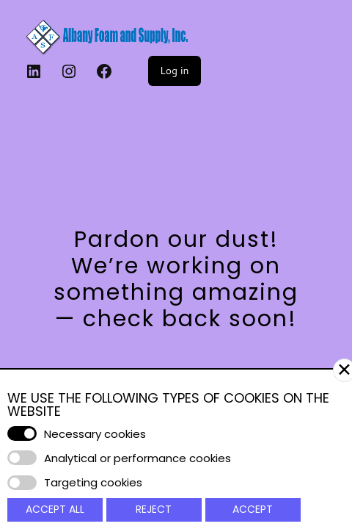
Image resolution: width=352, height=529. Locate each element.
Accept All (55, 509)
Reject (154, 509)
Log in (174, 70)
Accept (252, 509)
